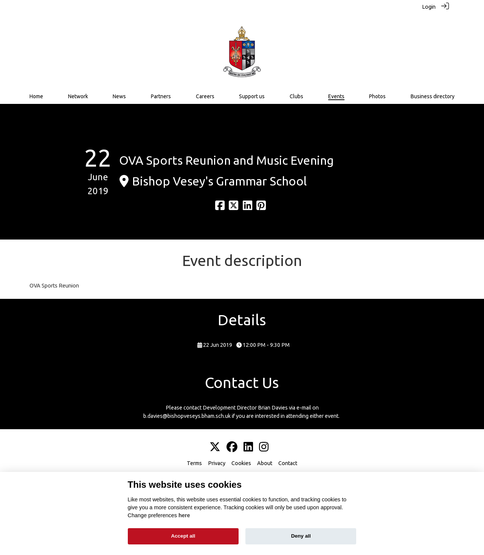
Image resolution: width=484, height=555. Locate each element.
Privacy (216, 463)
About (264, 463)
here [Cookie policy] (184, 515)
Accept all (183, 536)
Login (429, 7)
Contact (287, 463)
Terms (194, 463)
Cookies (241, 463)
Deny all (301, 536)
